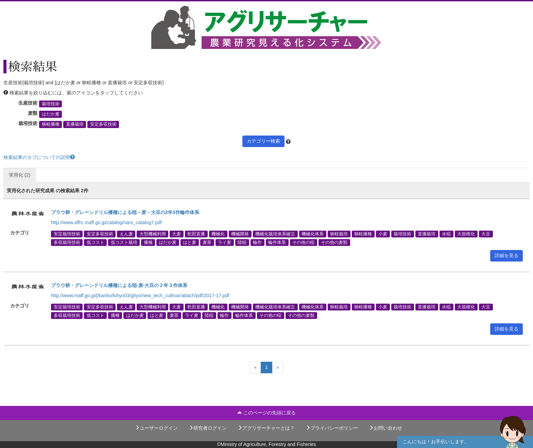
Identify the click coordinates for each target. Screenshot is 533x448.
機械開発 (240, 233)
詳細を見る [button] (506, 255)
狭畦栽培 (339, 233)
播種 (148, 242)
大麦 (176, 233)
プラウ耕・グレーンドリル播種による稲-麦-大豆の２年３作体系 (119, 285)
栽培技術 (50, 104)
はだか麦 (50, 114)
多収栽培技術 (67, 242)
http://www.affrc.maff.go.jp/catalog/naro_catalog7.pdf (106, 222)
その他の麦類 (334, 242)
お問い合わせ (385, 428)
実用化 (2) (19, 175)
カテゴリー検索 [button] (263, 141)
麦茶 (207, 242)
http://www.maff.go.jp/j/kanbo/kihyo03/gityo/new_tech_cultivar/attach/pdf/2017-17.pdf (140, 295)
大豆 (485, 233)
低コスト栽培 (124, 242)
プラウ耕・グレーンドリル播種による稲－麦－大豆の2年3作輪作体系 (125, 212)
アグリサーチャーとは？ (266, 428)
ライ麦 (224, 242)
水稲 (446, 233)
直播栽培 (75, 124)
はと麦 (189, 242)
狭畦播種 (50, 124)
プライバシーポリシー (332, 428)
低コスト (95, 242)
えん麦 (126, 233)
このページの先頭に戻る (266, 412)
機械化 (218, 233)
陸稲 (242, 242)
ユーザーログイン (156, 428)
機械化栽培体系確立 (275, 233)
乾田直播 (196, 233)
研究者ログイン (208, 428)
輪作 (257, 242)
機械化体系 (313, 233)
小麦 (382, 233)
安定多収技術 (103, 124)
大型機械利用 (152, 233)
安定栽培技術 (67, 233)
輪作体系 (277, 242)
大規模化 (466, 233)
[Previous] (255, 367)
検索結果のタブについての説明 (39, 157)
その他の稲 (303, 242)
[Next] (277, 367)
